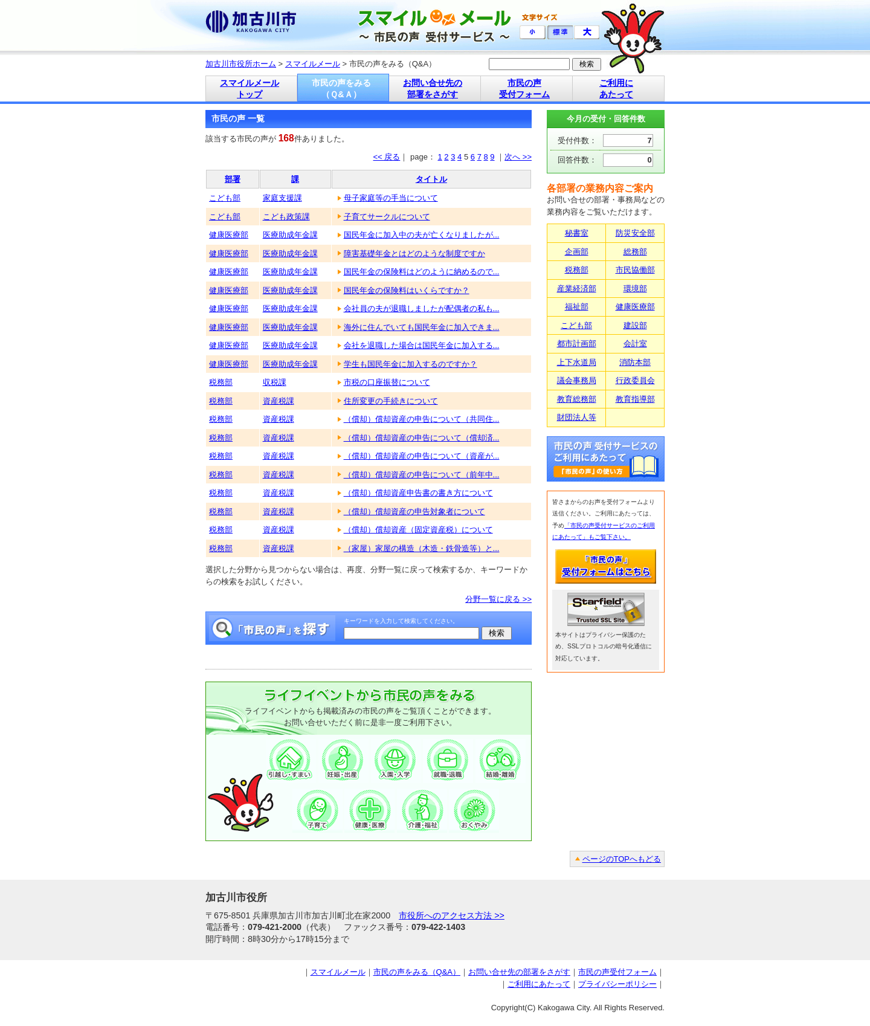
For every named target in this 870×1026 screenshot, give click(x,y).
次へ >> (518, 156)
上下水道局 (576, 362)
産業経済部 (576, 288)
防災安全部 (635, 232)
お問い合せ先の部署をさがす (519, 971)
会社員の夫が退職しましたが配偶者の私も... (422, 308)
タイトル (431, 179)
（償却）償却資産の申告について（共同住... (422, 419)
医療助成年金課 (290, 234)
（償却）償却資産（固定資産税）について (418, 529)
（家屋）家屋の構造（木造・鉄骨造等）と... (422, 548)
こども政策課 (286, 216)
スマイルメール (312, 63)
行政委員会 (635, 380)
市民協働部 (635, 269)
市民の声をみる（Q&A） (416, 971)
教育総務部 (576, 399)
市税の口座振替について (387, 382)
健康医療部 (228, 234)
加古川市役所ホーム (240, 63)
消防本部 (635, 362)
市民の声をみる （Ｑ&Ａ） (341, 88)
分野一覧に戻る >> (498, 599)
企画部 (576, 251)
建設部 (635, 325)
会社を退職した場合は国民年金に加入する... (422, 345)
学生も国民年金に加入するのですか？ (410, 364)
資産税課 (278, 400)
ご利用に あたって (616, 88)
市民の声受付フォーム (617, 971)
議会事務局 (576, 380)
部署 (232, 179)
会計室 (635, 343)
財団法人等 (576, 417)
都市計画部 (576, 343)
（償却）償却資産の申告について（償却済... (422, 437)
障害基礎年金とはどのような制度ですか (414, 253)
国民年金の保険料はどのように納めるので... (422, 271)
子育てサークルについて (387, 216)
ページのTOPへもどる (622, 858)
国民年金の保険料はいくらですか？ (406, 290)
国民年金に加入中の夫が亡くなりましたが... (422, 234)
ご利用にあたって (538, 984)
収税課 (274, 382)
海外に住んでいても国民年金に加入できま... (422, 327)
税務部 (221, 382)
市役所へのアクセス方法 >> (451, 915)
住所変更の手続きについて (391, 400)
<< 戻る (387, 156)
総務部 (635, 251)
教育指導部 (635, 399)
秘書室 (576, 232)
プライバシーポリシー (617, 984)
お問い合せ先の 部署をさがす (432, 88)
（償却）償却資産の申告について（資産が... (422, 455)
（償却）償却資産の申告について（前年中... (422, 474)
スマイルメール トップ (249, 88)
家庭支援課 (282, 197)
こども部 (224, 197)
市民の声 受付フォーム (524, 88)
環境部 (635, 288)
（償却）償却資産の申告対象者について (414, 511)
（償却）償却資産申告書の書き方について (418, 492)
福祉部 (576, 306)
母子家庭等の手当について (391, 197)
